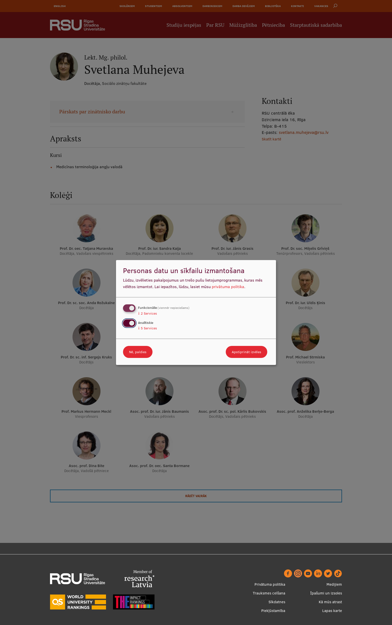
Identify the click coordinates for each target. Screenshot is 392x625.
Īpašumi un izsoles (326, 593)
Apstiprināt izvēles (246, 351)
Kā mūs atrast (330, 601)
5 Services (147, 328)
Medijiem (334, 584)
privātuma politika (228, 286)
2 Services (147, 313)
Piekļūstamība (273, 610)
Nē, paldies (137, 351)
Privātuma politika (269, 584)
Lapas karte (332, 610)
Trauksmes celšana (269, 593)
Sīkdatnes (276, 601)
